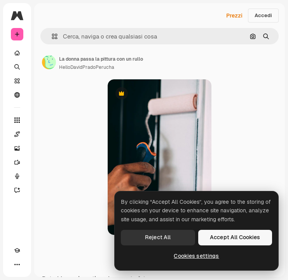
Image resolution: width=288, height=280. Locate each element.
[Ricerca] (17, 67)
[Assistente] (17, 190)
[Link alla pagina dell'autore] (49, 62)
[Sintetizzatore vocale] (17, 176)
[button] (51, 36)
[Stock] (17, 81)
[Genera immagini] (17, 148)
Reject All (158, 237)
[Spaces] (17, 134)
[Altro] (17, 264)
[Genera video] (17, 162)
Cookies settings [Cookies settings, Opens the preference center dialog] (196, 255)
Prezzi (234, 15)
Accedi (263, 15)
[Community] (17, 95)
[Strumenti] (17, 120)
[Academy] (17, 250)
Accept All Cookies (235, 237)
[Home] (17, 53)
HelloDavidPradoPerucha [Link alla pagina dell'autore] (86, 67)
